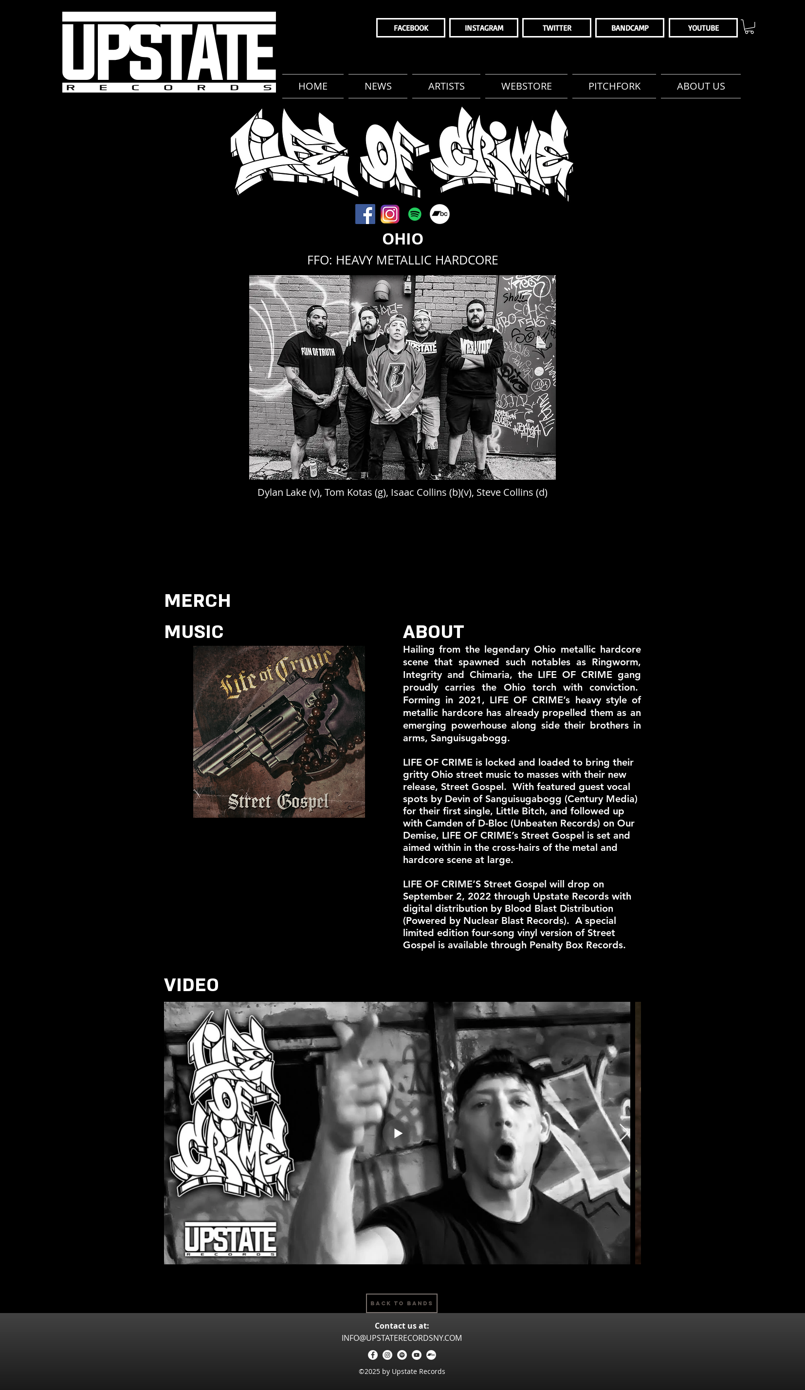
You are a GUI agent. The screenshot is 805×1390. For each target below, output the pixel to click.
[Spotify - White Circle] (402, 1355)
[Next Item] (624, 1133)
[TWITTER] (556, 28)
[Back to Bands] (402, 1303)
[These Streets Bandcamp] (440, 214)
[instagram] (387, 1355)
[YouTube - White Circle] (416, 1355)
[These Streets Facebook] (365, 214)
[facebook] (373, 1355)
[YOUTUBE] (703, 28)
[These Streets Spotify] (415, 214)
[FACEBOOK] (410, 28)
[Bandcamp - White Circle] (431, 1355)
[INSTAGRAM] (483, 28)
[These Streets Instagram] (390, 214)
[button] (749, 26)
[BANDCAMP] (629, 28)
